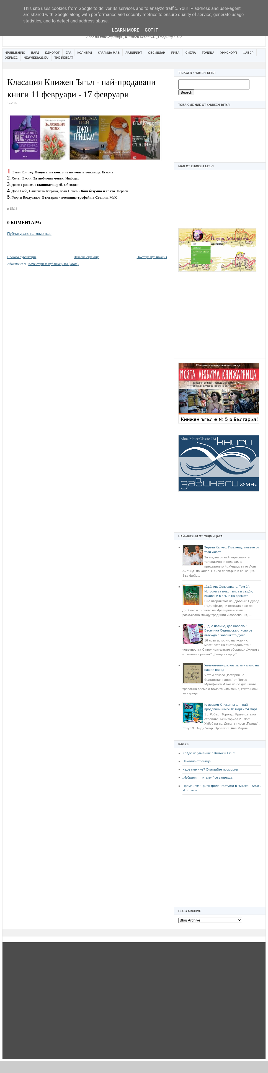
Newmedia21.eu (36, 57)
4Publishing (15, 52)
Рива (175, 52)
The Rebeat (63, 57)
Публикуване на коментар (29, 234)
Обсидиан (156, 52)
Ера (68, 52)
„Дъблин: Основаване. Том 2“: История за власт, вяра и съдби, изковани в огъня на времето (228, 591)
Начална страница (196, 761)
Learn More (125, 30)
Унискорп (228, 52)
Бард (35, 52)
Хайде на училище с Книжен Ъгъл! (208, 753)
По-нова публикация (21, 257)
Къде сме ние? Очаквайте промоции (210, 769)
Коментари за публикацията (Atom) (53, 264)
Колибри (84, 52)
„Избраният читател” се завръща (207, 777)
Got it (151, 30)
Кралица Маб (109, 52)
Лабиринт (134, 52)
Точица (208, 52)
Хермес (11, 57)
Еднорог (52, 52)
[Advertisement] (219, 318)
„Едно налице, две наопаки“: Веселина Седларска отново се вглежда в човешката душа (228, 630)
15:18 (13, 209)
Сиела (190, 52)
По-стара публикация (152, 257)
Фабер (248, 52)
